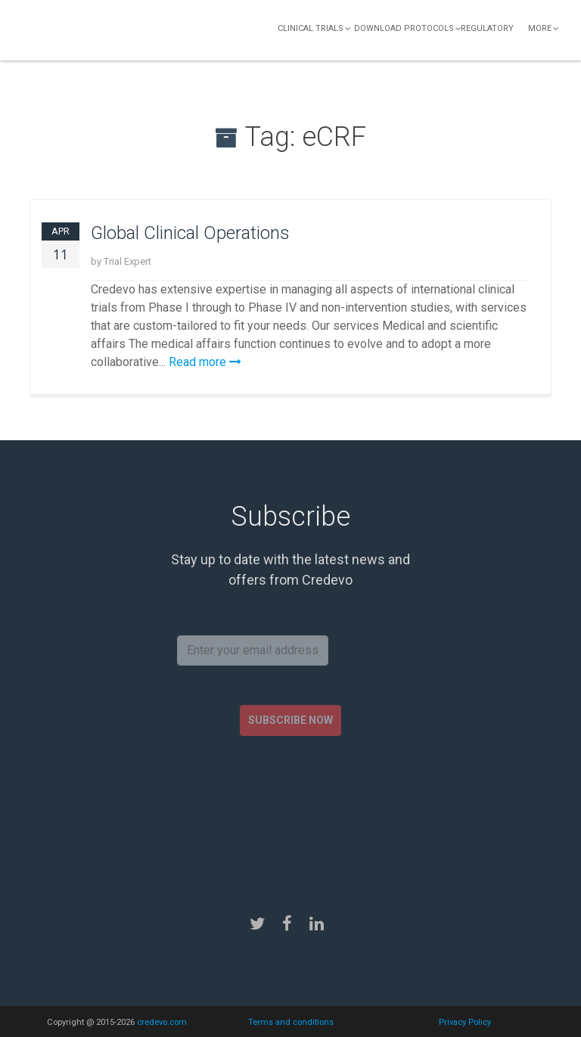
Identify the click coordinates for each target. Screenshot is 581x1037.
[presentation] (292, 812)
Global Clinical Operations (190, 233)
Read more (205, 362)
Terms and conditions (291, 1022)
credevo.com (162, 1022)
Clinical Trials (310, 28)
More (539, 28)
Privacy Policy (465, 1022)
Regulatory (487, 28)
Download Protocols (404, 28)
